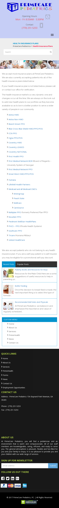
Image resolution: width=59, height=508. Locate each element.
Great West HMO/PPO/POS (21, 174)
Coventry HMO (15, 142)
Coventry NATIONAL (18, 151)
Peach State (19, 198)
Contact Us (13, 342)
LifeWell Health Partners (19, 184)
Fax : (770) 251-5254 (9, 410)
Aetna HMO (14, 114)
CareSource (19, 207)
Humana (12, 180)
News (11, 339)
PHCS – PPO (14, 226)
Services (12, 331)
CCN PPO (13, 133)
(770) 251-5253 (29, 26)
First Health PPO (16, 156)
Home (11, 324)
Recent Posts (8, 264)
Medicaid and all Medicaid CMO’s (23, 189)
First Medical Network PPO (21, 169)
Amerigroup (19, 193)
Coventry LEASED (16, 147)
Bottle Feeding (21, 286)
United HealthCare (17, 240)
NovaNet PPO (15, 217)
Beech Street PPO (17, 124)
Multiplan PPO (15, 212)
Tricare (12, 235)
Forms (5, 375)
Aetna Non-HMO (16, 119)
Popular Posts (23, 264)
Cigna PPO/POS (16, 138)
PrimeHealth (14, 335)
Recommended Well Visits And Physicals (31, 302)
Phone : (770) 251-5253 (11, 406)
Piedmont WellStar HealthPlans (22, 221)
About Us (13, 327)
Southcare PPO (15, 230)
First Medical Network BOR (21, 161)
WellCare (18, 203)
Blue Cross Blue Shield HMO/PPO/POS (26, 128)
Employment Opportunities (14, 387)
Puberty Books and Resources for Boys (31, 269)
